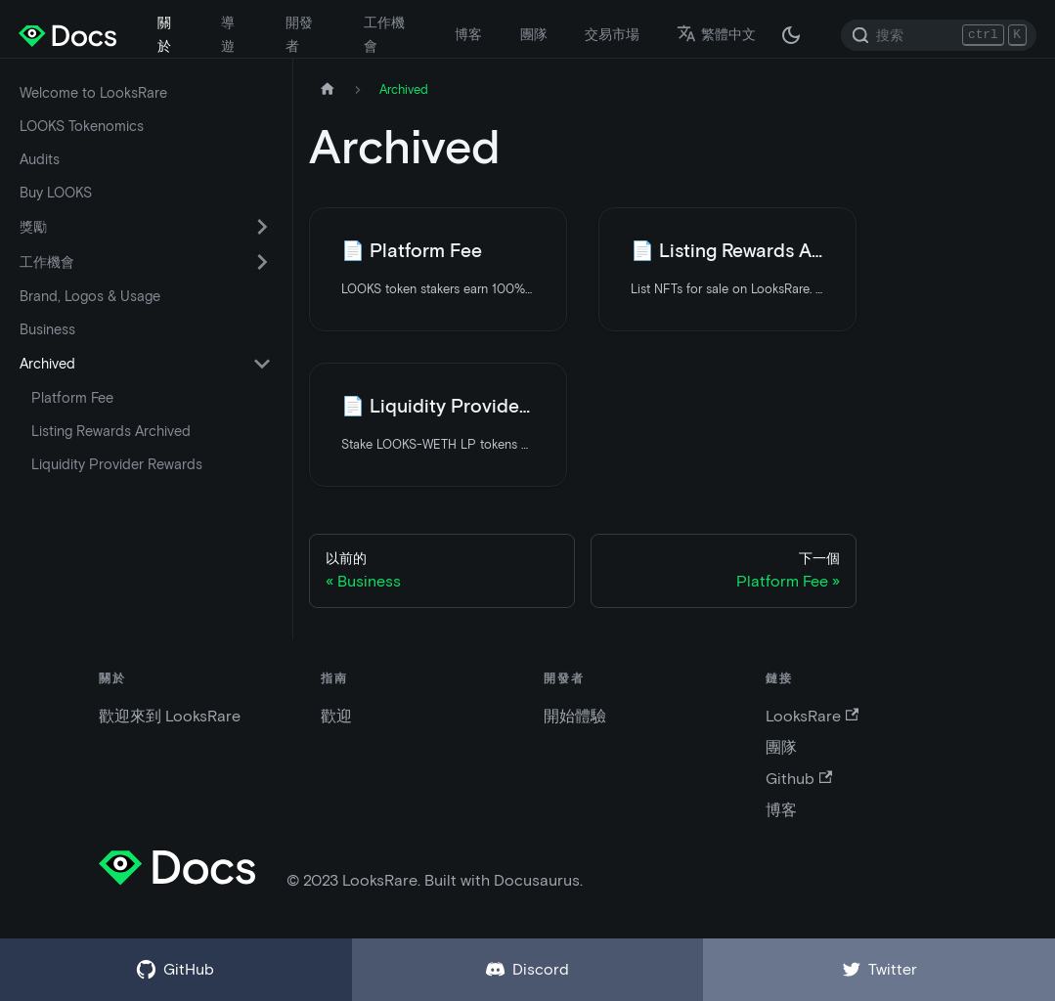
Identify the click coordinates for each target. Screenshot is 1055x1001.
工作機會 (384, 34)
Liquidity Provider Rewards (116, 464)
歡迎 (336, 716)
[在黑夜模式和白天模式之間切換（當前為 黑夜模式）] (791, 35)
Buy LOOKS (56, 192)
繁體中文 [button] (716, 34)
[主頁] (327, 89)
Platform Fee (72, 398)
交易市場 (612, 34)
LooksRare (812, 716)
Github (799, 778)
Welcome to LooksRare (93, 93)
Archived (47, 363)
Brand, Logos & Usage (90, 296)
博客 (468, 34)
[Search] (938, 35)
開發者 (299, 34)
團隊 (534, 34)
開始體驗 (575, 716)
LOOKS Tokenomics (82, 126)
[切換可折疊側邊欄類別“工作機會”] (262, 262)
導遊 (228, 34)
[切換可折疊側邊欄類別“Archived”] (262, 363)
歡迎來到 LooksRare (170, 716)
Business (47, 329)
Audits (40, 159)
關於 (164, 34)
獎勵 (33, 227)
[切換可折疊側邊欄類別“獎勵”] (262, 226)
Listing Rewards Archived (111, 431)
